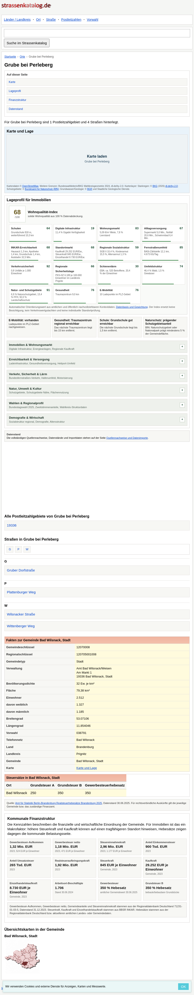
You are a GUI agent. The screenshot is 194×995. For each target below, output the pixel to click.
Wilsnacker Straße (21, 614)
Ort (38, 19)
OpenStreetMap (30, 186)
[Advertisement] (97, 477)
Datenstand (16, 109)
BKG (155, 186)
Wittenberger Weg (21, 626)
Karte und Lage (86, 768)
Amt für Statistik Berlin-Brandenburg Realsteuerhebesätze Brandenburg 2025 (58, 803)
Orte (22, 56)
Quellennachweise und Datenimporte (127, 437)
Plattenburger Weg (21, 592)
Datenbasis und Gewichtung (132, 307)
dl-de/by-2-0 (171, 186)
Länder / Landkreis (17, 19)
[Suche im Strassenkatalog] (97, 33)
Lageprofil (15, 91)
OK (183, 987)
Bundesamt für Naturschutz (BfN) (42, 189)
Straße (51, 19)
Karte (12, 82)
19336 (12, 525)
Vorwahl (92, 19)
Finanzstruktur (17, 100)
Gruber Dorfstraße (21, 570)
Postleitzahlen (71, 19)
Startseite (10, 56)
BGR (89, 189)
